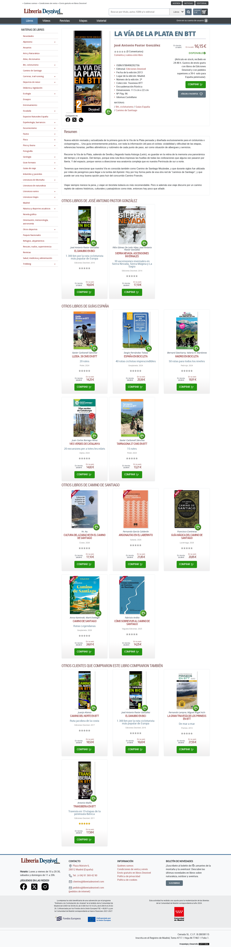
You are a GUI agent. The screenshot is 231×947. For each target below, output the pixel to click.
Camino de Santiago (84, 621)
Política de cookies (127, 879)
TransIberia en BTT (84, 806)
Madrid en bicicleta (186, 356)
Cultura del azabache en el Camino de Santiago (84, 536)
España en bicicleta (135, 356)
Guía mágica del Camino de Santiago (186, 536)
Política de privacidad (128, 876)
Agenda (176, 3)
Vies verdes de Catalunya (84, 443)
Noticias (188, 3)
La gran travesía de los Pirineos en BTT (186, 717)
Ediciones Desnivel (136, 68)
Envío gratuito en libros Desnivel (72, 3)
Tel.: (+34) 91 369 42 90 (83, 875)
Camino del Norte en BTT (84, 715)
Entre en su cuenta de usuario (192, 20)
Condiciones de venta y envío (132, 869)
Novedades (28, 36)
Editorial (202, 3)
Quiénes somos (30, 3)
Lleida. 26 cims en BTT (84, 356)
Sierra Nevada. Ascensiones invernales (132, 255)
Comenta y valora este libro (128, 55)
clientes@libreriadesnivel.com (86, 881)
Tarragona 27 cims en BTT (132, 443)
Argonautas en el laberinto (136, 534)
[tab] (71, 132)
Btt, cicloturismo (124, 106)
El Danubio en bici (84, 250)
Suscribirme (174, 883)
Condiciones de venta (48, 3)
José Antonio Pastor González (137, 45)
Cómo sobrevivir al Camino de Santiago (132, 622)
